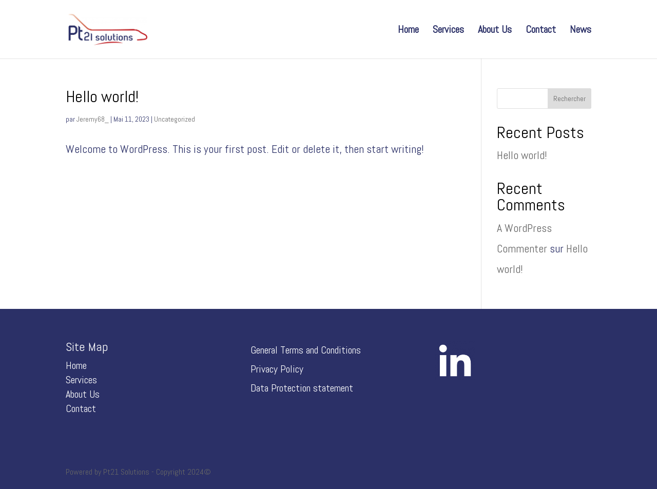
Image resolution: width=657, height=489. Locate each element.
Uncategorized (174, 119)
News (580, 31)
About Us (495, 31)
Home (408, 31)
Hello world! (102, 96)
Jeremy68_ (92, 119)
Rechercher (569, 98)
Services (448, 31)
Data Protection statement (301, 388)
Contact (541, 31)
